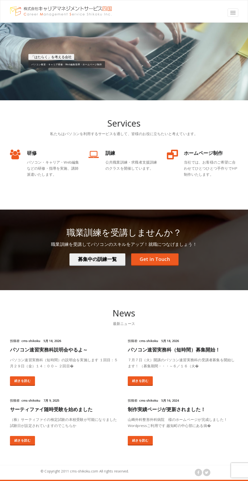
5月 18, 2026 (52, 341)
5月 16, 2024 (170, 400)
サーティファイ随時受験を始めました (51, 409)
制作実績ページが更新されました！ (166, 409)
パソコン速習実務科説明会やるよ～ (49, 349)
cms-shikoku (30, 341)
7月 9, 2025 (51, 400)
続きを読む (22, 381)
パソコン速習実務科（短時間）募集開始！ (174, 349)
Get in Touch (155, 259)
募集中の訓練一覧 (97, 259)
